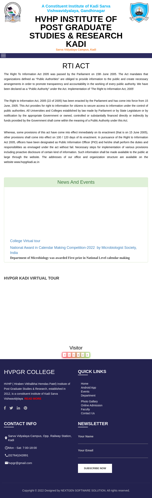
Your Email (85, 450)
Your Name (85, 436)
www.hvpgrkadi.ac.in (26, 162)
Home (84, 383)
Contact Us (88, 413)
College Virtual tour (25, 242)
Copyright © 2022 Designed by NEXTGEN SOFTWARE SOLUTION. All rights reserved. (76, 490)
